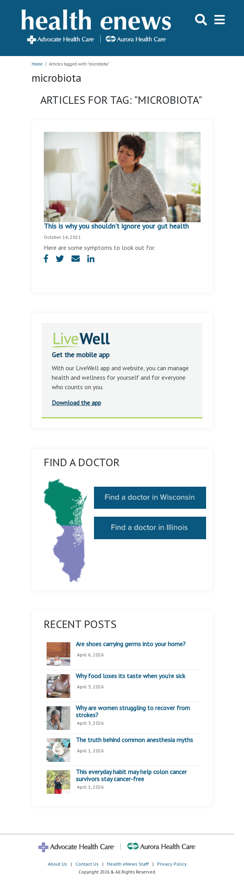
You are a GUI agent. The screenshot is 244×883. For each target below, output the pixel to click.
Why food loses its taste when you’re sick (130, 676)
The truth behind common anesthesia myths (134, 740)
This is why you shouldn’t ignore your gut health (116, 226)
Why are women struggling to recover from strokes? (133, 711)
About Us (57, 864)
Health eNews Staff (128, 864)
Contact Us (87, 864)
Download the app (76, 403)
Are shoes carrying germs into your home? (131, 644)
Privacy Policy (172, 864)
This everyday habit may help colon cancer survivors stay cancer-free (131, 775)
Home (37, 64)
